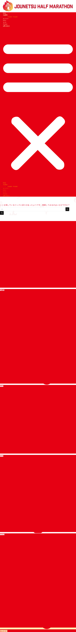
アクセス (5, 24)
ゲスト (4, 20)
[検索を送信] (2, 213)
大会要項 (5, 15)
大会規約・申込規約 (13, 17)
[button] (38, 105)
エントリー (5, 18)
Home (4, 13)
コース (4, 22)
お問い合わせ (6, 26)
